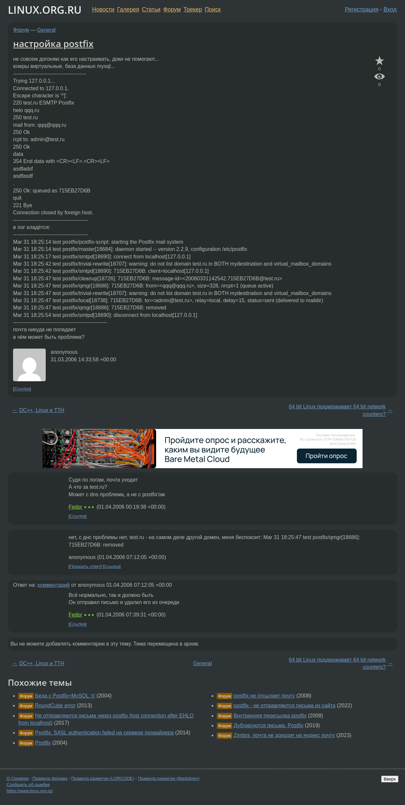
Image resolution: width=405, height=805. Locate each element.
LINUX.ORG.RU (45, 10)
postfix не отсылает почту (264, 695)
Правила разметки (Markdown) (168, 778)
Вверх (390, 779)
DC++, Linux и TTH (41, 410)
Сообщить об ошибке (28, 784)
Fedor (75, 507)
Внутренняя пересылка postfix (270, 715)
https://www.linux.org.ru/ (30, 790)
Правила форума (50, 778)
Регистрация (362, 9)
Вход (390, 9)
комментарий (54, 585)
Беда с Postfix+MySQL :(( (65, 695)
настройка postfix (53, 43)
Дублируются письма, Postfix (268, 725)
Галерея (128, 9)
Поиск (213, 9)
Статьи (151, 9)
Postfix (43, 743)
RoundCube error (55, 705)
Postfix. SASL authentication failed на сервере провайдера (104, 732)
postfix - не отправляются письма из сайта (284, 705)
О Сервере (18, 778)
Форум (172, 9)
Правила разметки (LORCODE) (102, 778)
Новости (103, 9)
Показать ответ (85, 566)
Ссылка (22, 388)
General (46, 30)
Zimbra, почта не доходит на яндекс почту (284, 735)
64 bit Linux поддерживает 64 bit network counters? (337, 410)
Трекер (193, 9)
